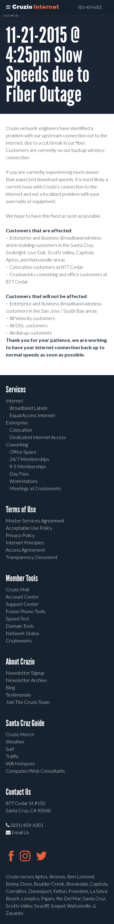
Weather (15, 741)
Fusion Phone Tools (25, 611)
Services (16, 389)
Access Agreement (25, 550)
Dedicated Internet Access (37, 437)
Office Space (22, 452)
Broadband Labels (28, 408)
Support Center (22, 604)
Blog (10, 687)
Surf (10, 749)
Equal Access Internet (32, 415)
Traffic (12, 756)
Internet (14, 400)
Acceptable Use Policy (29, 528)
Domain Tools (20, 626)
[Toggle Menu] (8, 7)
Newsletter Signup (25, 673)
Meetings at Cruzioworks (35, 488)
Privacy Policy (20, 535)
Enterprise (17, 422)
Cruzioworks (19, 640)
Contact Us (18, 792)
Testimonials (18, 694)
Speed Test (17, 618)
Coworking (17, 444)
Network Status (22, 633)
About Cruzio (20, 661)
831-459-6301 (90, 7)
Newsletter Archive (26, 680)
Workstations (23, 481)
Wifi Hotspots (20, 763)
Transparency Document (31, 557)
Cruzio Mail (17, 589)
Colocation (20, 430)
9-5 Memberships (27, 466)
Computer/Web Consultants (35, 771)
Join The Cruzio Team (28, 702)
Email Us (17, 832)
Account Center (22, 596)
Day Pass (19, 473)
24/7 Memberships (29, 459)
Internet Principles (25, 542)
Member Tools (22, 578)
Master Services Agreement (35, 520)
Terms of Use (21, 509)
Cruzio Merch (20, 734)
